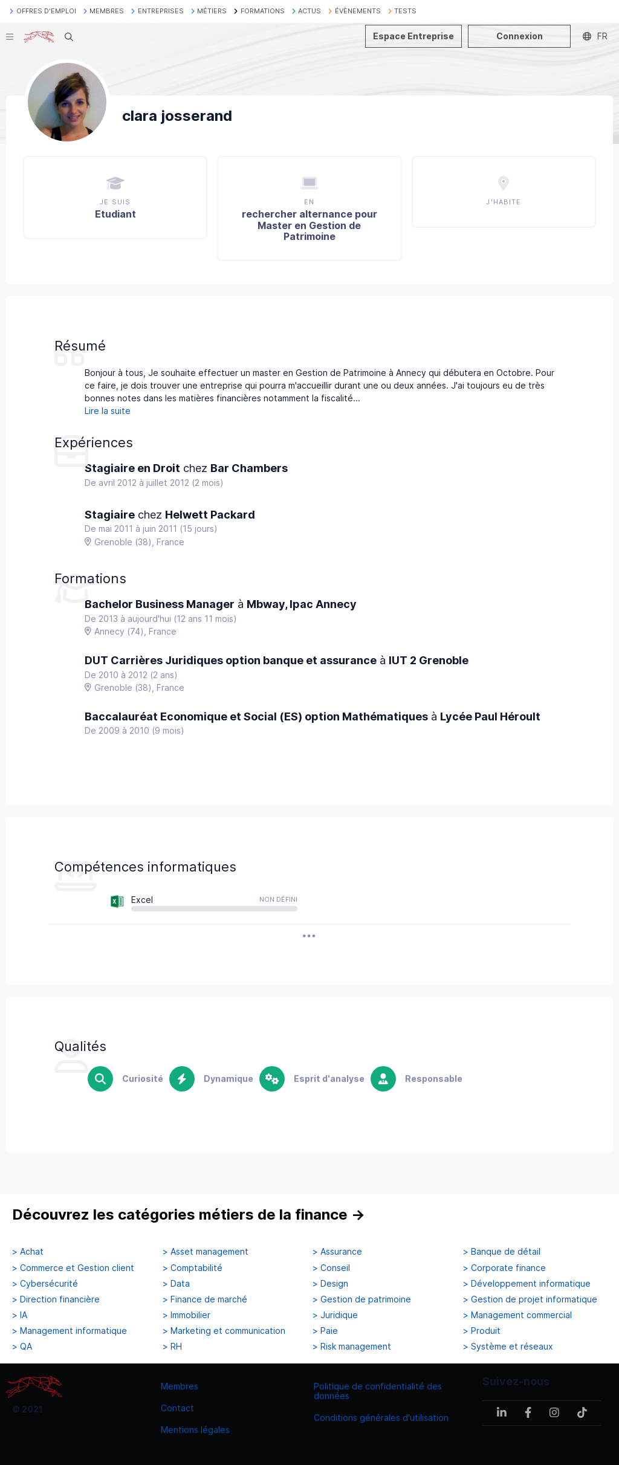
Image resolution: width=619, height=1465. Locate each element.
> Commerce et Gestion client (73, 1268)
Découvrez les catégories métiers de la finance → (188, 1214)
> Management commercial (517, 1315)
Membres (179, 1386)
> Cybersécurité (45, 1284)
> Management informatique (69, 1331)
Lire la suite (108, 411)
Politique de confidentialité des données (378, 1391)
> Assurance (337, 1251)
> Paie (325, 1331)
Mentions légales (195, 1430)
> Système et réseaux (508, 1346)
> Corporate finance (504, 1268)
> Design (330, 1284)
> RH (172, 1346)
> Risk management (352, 1346)
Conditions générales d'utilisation (381, 1417)
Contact (177, 1408)
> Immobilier (186, 1315)
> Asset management (205, 1251)
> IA (19, 1315)
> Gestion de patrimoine (362, 1299)
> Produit (482, 1331)
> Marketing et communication (224, 1331)
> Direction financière (56, 1299)
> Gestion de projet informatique (530, 1299)
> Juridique (335, 1315)
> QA (22, 1346)
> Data (176, 1284)
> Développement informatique (527, 1284)
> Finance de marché (205, 1299)
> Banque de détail (501, 1251)
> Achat (28, 1251)
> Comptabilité (192, 1268)
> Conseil (331, 1268)
